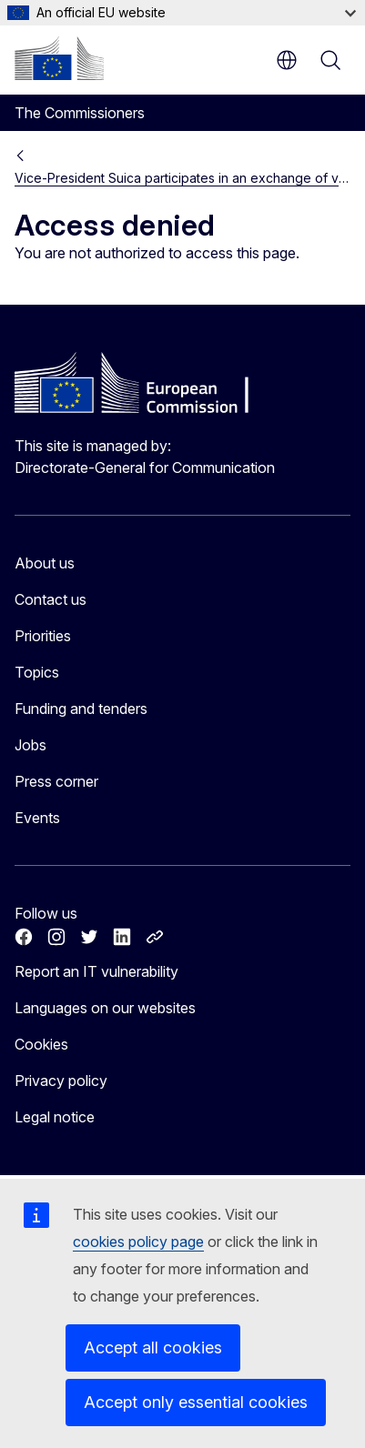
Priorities (43, 636)
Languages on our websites (105, 1008)
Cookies (41, 1044)
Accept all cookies (153, 1347)
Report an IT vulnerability (96, 971)
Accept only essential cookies (196, 1402)
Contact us (50, 599)
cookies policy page (138, 1241)
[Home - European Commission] (59, 58)
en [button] (287, 60)
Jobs (30, 745)
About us (45, 563)
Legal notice (55, 1117)
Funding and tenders (81, 708)
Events (37, 818)
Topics (37, 672)
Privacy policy (61, 1080)
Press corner (56, 781)
